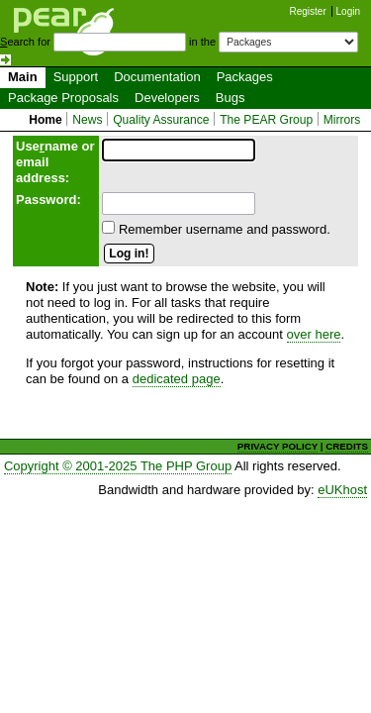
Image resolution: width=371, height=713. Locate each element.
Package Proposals (63, 97)
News (87, 120)
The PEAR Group (266, 120)
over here (314, 334)
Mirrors (342, 120)
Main (23, 76)
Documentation (157, 76)
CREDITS (346, 446)
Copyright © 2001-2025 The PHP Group (118, 465)
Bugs (230, 97)
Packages (245, 76)
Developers (167, 97)
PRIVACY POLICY (277, 446)
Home (45, 120)
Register (308, 11)
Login (348, 11)
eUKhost (342, 489)
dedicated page (177, 378)
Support (76, 76)
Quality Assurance (161, 120)
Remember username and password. (224, 229)
